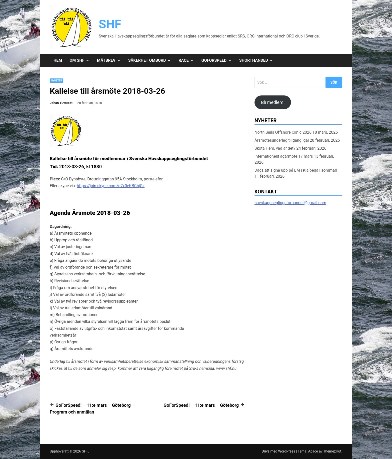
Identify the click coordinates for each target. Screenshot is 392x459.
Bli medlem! (272, 102)
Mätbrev (110, 60)
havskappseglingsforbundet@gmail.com (290, 202)
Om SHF (81, 60)
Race (188, 60)
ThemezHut (332, 451)
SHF (110, 24)
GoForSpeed (218, 60)
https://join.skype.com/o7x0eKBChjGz (110, 185)
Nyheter (56, 80)
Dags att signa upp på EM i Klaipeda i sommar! (295, 170)
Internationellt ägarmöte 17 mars (283, 156)
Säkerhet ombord (151, 60)
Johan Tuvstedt (61, 103)
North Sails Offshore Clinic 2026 (283, 132)
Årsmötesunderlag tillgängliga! (281, 140)
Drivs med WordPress (279, 451)
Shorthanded (258, 60)
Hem (58, 60)
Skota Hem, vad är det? (274, 148)
